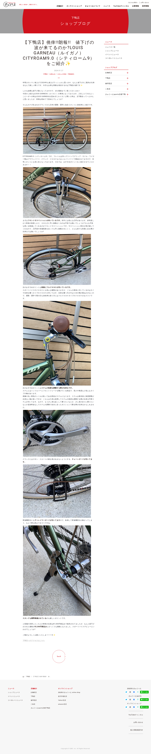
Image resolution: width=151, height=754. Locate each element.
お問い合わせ (145, 2)
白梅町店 (108, 73)
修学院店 (108, 83)
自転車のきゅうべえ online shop (69, 692)
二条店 (107, 89)
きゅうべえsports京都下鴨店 (40, 708)
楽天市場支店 (62, 696)
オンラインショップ (74, 6)
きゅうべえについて (92, 6)
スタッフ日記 (62, 74)
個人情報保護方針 (136, 730)
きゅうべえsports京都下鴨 (115, 94)
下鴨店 (45, 74)
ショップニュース (112, 51)
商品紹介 (71, 74)
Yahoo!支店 (62, 700)
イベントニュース (112, 54)
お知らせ (52, 74)
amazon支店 (62, 704)
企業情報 (135, 6)
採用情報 (145, 6)
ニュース (106, 6)
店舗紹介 (60, 6)
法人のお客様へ (133, 2)
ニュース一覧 (110, 47)
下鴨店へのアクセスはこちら (34, 640)
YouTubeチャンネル (121, 6)
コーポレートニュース (113, 58)
